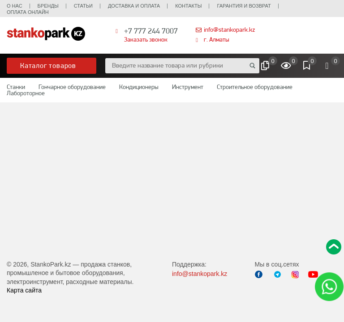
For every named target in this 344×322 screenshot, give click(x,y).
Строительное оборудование (254, 86)
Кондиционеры (139, 86)
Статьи (83, 5)
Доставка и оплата (134, 5)
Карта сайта (24, 290)
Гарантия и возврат (244, 5)
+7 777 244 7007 (151, 30)
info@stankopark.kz (229, 29)
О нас (14, 5)
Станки (16, 86)
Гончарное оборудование (72, 86)
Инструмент (187, 86)
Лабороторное (26, 93)
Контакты (188, 5)
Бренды (48, 5)
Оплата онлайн (28, 12)
